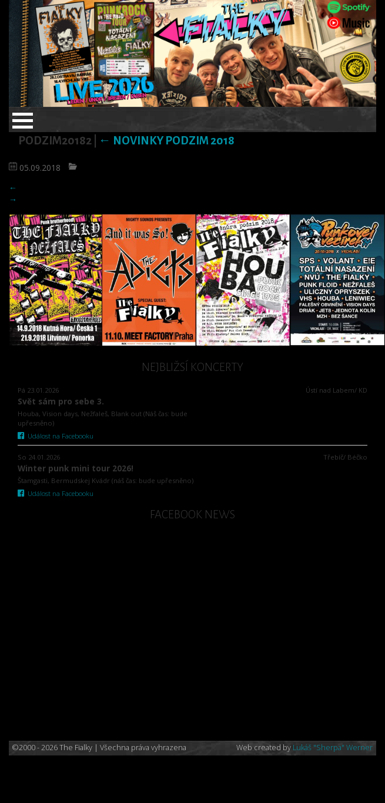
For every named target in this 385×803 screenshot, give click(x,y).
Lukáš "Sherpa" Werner (333, 748)
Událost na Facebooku (55, 435)
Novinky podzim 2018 (167, 140)
